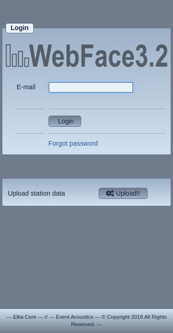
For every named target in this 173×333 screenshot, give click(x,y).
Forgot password (73, 143)
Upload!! (123, 193)
